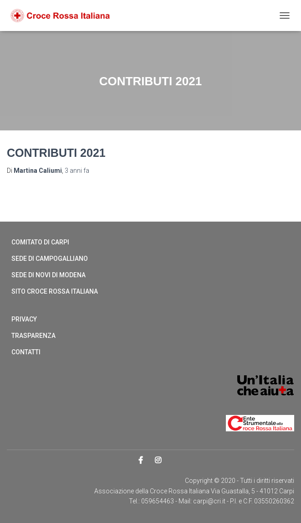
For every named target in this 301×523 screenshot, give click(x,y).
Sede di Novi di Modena (48, 275)
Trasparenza (33, 335)
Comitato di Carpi (40, 242)
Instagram (158, 460)
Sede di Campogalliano (49, 258)
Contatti (26, 352)
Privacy (24, 319)
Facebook (141, 460)
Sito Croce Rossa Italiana (54, 291)
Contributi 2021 (56, 152)
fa (77, 170)
